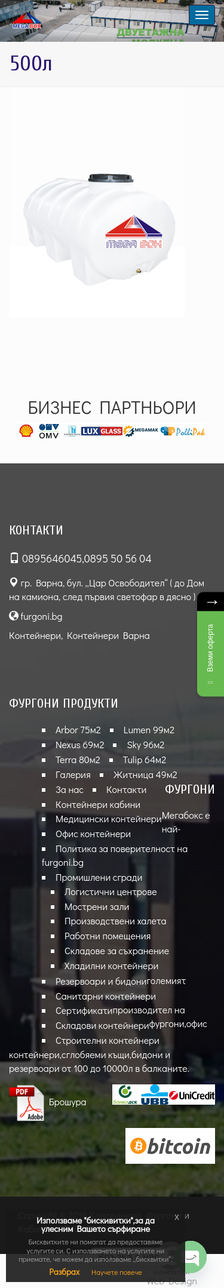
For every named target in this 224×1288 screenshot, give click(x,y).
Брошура (48, 1101)
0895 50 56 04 (118, 558)
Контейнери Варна (108, 635)
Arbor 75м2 (78, 729)
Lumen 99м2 (149, 729)
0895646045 (52, 558)
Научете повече (116, 1272)
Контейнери (35, 635)
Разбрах (64, 1271)
